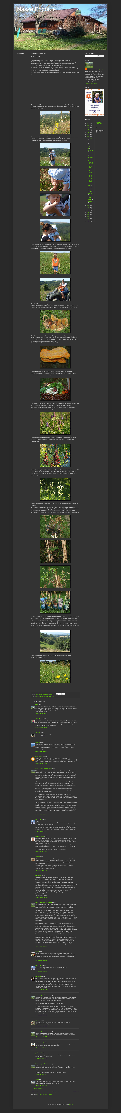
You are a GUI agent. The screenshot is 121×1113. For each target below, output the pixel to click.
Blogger (71, 1104)
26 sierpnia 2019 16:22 (41, 737)
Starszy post (76, 1092)
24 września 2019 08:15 (41, 1085)
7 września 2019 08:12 (41, 1015)
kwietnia (90, 193)
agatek (37, 1079)
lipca (89, 185)
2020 (88, 134)
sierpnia (90, 154)
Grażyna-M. (38, 875)
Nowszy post (35, 1092)
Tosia (53, 696)
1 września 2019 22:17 (41, 960)
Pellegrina (38, 976)
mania (37, 951)
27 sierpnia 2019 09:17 (41, 831)
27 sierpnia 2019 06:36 (41, 814)
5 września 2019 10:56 (41, 990)
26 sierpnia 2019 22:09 (41, 763)
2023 (88, 127)
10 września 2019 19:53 (41, 1026)
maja (89, 191)
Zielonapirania (39, 756)
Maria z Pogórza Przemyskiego (43, 768)
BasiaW (37, 1020)
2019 (88, 136)
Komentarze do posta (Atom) (44, 1094)
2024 (88, 125)
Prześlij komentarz (38, 1088)
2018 (88, 205)
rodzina (50, 696)
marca (90, 197)
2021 (88, 132)
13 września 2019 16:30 (41, 1037)
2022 (88, 130)
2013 (88, 216)
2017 (88, 208)
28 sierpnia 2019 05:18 (41, 870)
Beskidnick (38, 819)
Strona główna (55, 1092)
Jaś (37, 696)
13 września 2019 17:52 (41, 1047)
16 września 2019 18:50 (41, 1074)
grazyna (37, 856)
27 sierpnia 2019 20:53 (41, 851)
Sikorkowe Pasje (39, 1042)
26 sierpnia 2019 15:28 (41, 727)
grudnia (90, 138)
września (90, 150)
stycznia (90, 201)
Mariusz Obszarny (99, 123)
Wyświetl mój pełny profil (91, 83)
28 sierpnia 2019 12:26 (41, 897)
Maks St (37, 742)
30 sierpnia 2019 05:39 (41, 946)
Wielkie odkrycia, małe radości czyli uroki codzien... (90, 165)
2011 (88, 221)
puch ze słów (39, 1053)
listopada (90, 142)
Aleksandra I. (39, 718)
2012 (88, 218)
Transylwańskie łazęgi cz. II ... (90, 174)
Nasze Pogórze (36, 9)
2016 (88, 210)
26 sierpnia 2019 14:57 (41, 713)
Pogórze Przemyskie (43, 696)
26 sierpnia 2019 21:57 (41, 751)
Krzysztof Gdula (39, 836)
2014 (88, 214)
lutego (90, 199)
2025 (88, 123)
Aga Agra (37, 732)
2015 (88, 212)
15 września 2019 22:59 (41, 1058)
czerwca (90, 188)
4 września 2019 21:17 (41, 971)
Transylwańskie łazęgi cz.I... (90, 181)
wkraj (36, 704)
